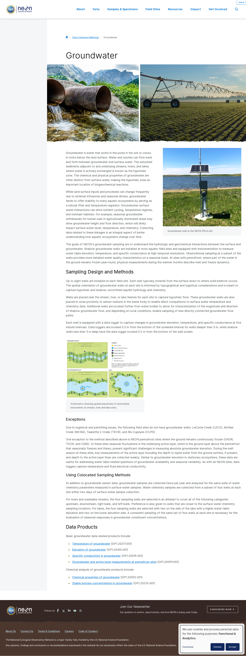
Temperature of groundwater (91, 543)
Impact (195, 9)
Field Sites (153, 9)
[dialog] (211, 639)
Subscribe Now (222, 609)
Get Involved (218, 9)
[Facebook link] (58, 611)
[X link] (63, 611)
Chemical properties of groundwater (96, 577)
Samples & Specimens (122, 9)
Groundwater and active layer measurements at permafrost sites (114, 562)
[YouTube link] (75, 611)
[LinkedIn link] (69, 610)
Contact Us (27, 631)
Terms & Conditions (49, 631)
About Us (11, 631)
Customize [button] (187, 647)
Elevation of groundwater (89, 549)
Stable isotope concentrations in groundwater (102, 583)
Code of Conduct (88, 631)
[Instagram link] (80, 611)
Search (236, 9)
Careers (69, 631)
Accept (232, 647)
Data (96, 9)
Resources (175, 9)
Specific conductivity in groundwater (96, 555)
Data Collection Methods (85, 37)
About (80, 9)
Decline (217, 647)
